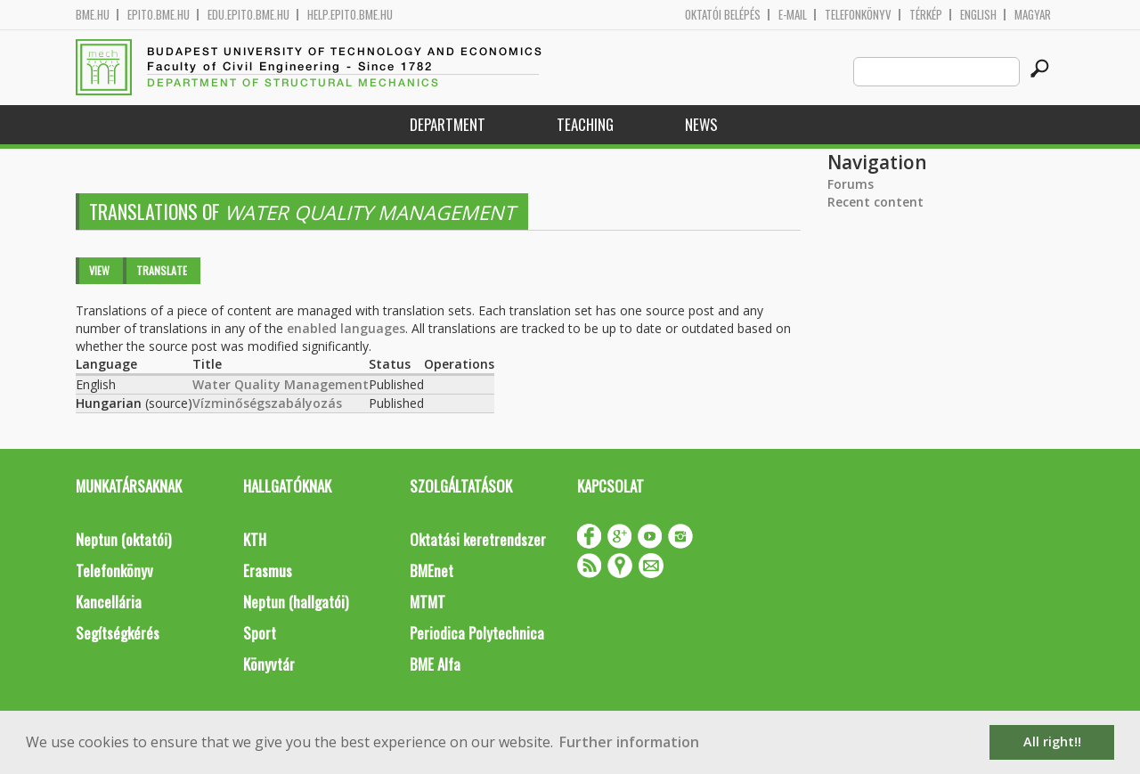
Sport (259, 633)
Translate (161, 270)
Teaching (585, 124)
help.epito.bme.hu (350, 14)
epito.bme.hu (158, 14)
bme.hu (93, 14)
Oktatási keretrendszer (478, 539)
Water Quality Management (280, 384)
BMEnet (431, 570)
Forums (850, 183)
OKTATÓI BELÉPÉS (723, 14)
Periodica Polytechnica (477, 633)
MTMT (427, 602)
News (701, 124)
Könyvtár (269, 664)
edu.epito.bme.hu (248, 14)
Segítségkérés (117, 633)
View (99, 270)
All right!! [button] (1052, 741)
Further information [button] (629, 742)
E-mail (792, 14)
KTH (254, 539)
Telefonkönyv (858, 14)
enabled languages (346, 328)
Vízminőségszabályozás (267, 403)
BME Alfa (435, 664)
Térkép (925, 14)
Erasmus (267, 570)
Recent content (875, 201)
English (978, 14)
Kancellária (109, 602)
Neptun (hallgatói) (295, 602)
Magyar (1032, 14)
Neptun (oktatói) (123, 539)
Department (447, 124)
